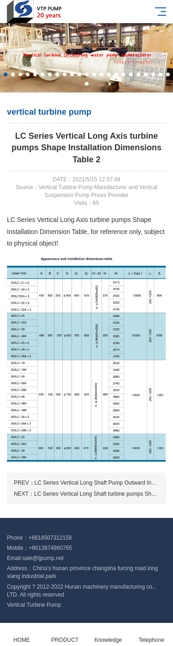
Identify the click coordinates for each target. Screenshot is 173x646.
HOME (21, 634)
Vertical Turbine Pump (34, 605)
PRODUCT (65, 634)
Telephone (151, 634)
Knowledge (108, 634)
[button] (5, 74)
